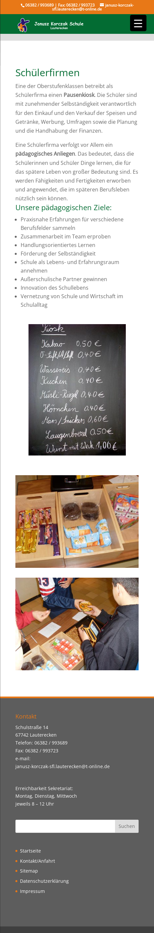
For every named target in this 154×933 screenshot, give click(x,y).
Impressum (32, 891)
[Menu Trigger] (138, 23)
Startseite (30, 851)
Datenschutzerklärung (44, 881)
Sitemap (29, 871)
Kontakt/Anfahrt (37, 861)
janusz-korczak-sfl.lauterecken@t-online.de (62, 766)
